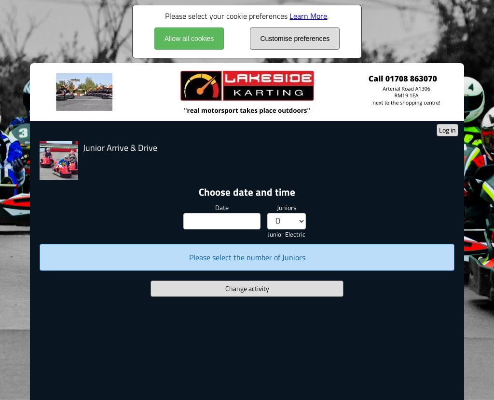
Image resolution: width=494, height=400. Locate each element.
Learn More (308, 16)
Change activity (247, 288)
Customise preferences (294, 38)
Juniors (287, 207)
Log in (447, 130)
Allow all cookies (189, 38)
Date (222, 207)
